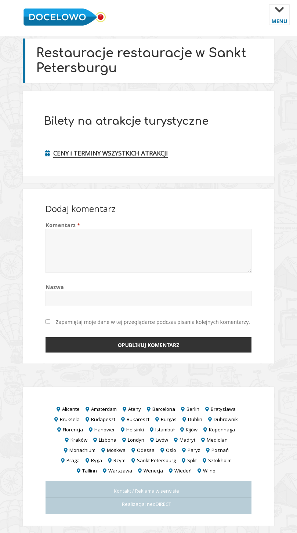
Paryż (194, 450)
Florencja (73, 429)
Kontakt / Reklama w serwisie (146, 491)
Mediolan (217, 440)
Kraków (78, 440)
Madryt (187, 440)
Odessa (146, 450)
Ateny (134, 409)
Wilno (209, 470)
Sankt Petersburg (156, 460)
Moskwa (116, 450)
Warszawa (120, 470)
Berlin (192, 409)
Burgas (169, 419)
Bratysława (223, 409)
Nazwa (55, 287)
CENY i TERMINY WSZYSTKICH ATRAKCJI (110, 153)
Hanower (104, 429)
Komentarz (63, 225)
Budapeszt (103, 419)
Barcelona (163, 409)
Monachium (82, 450)
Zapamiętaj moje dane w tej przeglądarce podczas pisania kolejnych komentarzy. (152, 321)
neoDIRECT (159, 504)
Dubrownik (226, 419)
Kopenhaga (222, 429)
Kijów (192, 429)
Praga (73, 460)
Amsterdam (104, 409)
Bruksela (70, 419)
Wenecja (153, 470)
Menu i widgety (279, 20)
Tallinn (89, 470)
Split (192, 460)
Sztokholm (220, 460)
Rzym (119, 460)
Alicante (71, 409)
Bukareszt (138, 419)
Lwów (162, 440)
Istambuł (164, 429)
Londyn (136, 440)
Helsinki (135, 429)
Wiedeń (183, 470)
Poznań (220, 450)
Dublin (195, 419)
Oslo (171, 450)
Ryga (96, 460)
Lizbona (107, 440)
